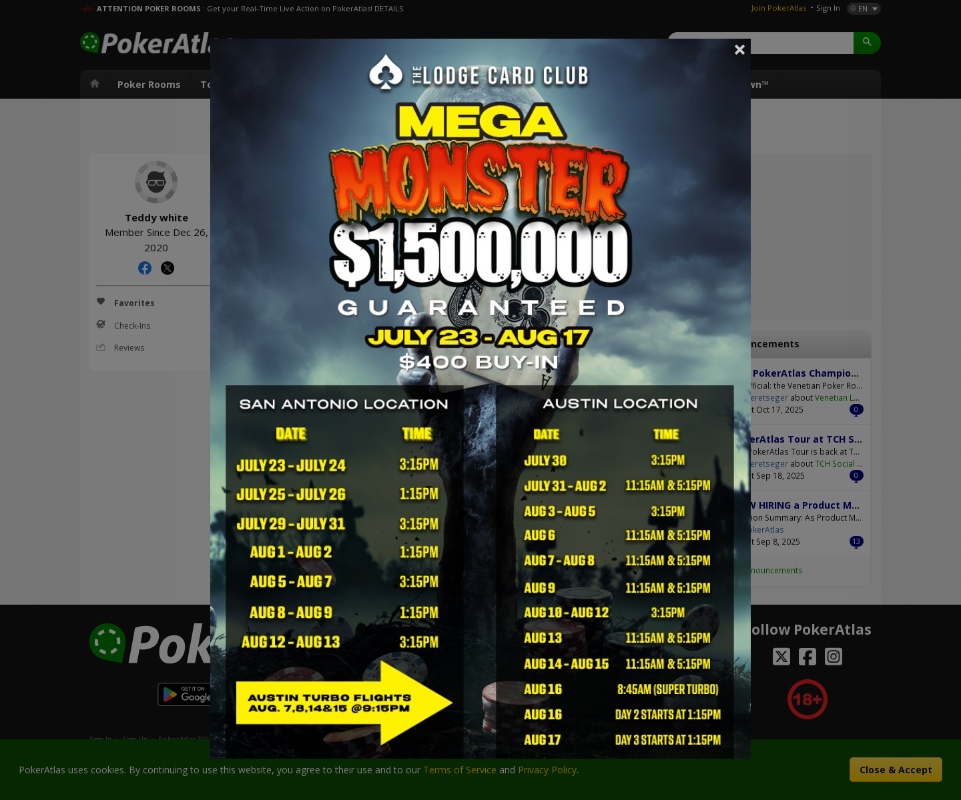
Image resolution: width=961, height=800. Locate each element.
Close (740, 49)
